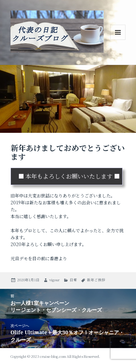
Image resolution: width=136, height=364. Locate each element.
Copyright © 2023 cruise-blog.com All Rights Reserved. (55, 356)
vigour (54, 279)
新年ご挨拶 (96, 279)
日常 (73, 279)
